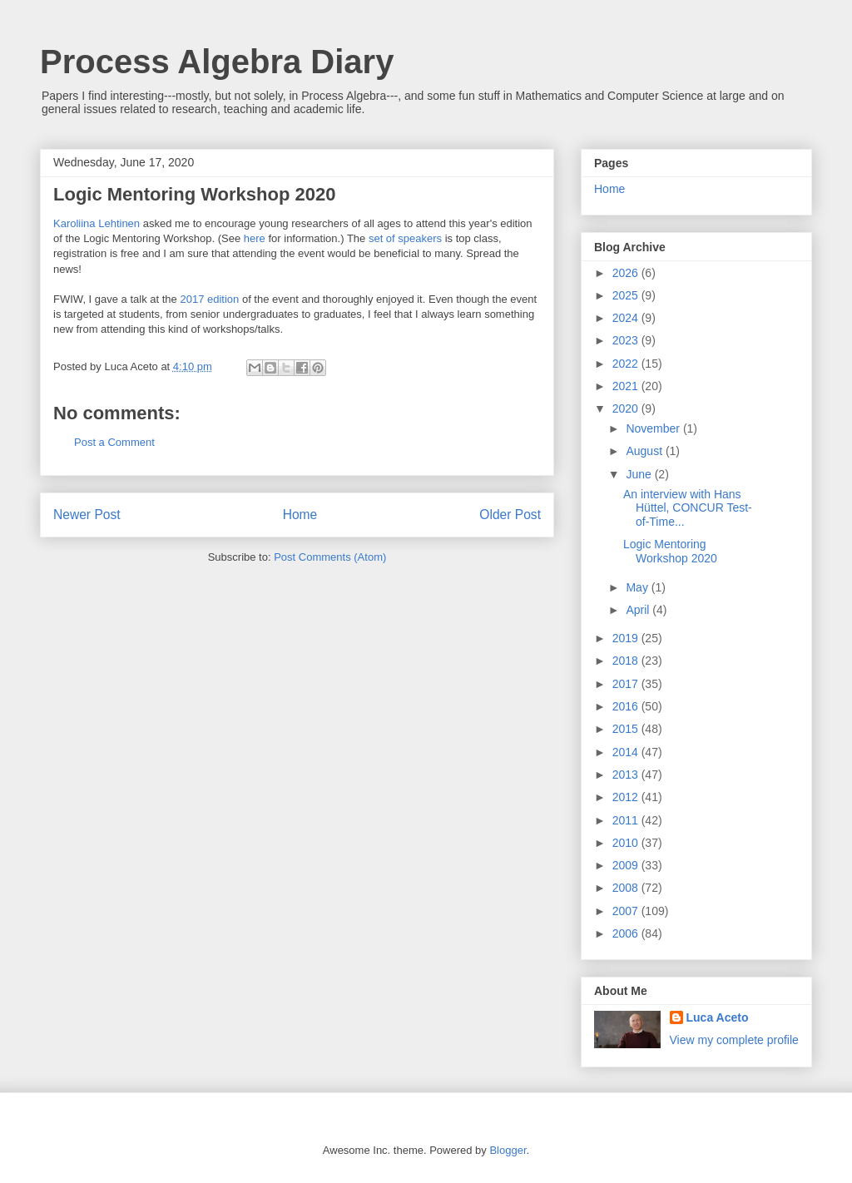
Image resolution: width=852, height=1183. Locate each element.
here (254, 238)
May (638, 587)
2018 (626, 660)
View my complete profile (734, 1040)
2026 (626, 273)
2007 (626, 911)
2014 (626, 752)
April (639, 609)
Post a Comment (114, 442)
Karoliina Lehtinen (96, 223)
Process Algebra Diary (217, 61)
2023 (626, 340)
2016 (626, 706)
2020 (626, 408)
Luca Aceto (717, 1017)
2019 (626, 638)
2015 (626, 728)
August (645, 451)
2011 (626, 820)
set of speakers (405, 238)
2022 (626, 363)
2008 (626, 887)
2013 (626, 774)
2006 (626, 933)
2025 (626, 295)
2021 (626, 386)
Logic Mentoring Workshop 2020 (670, 551)
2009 (626, 865)
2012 (626, 797)
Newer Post (87, 514)
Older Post (510, 514)
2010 (626, 842)
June (640, 474)
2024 (626, 317)
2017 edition (209, 299)
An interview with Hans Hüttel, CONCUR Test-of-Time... (687, 508)
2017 (626, 683)
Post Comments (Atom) (330, 557)
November (654, 428)
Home (300, 514)
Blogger (507, 1150)
